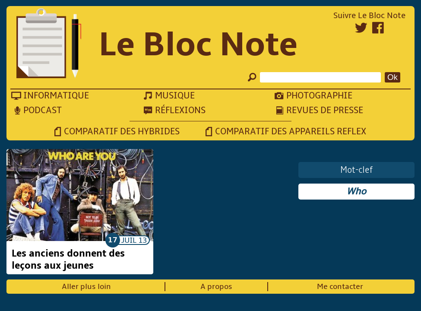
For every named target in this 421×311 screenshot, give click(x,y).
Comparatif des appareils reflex (290, 131)
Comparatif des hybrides (122, 131)
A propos (216, 286)
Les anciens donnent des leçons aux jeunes (68, 260)
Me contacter (340, 286)
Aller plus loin (86, 286)
